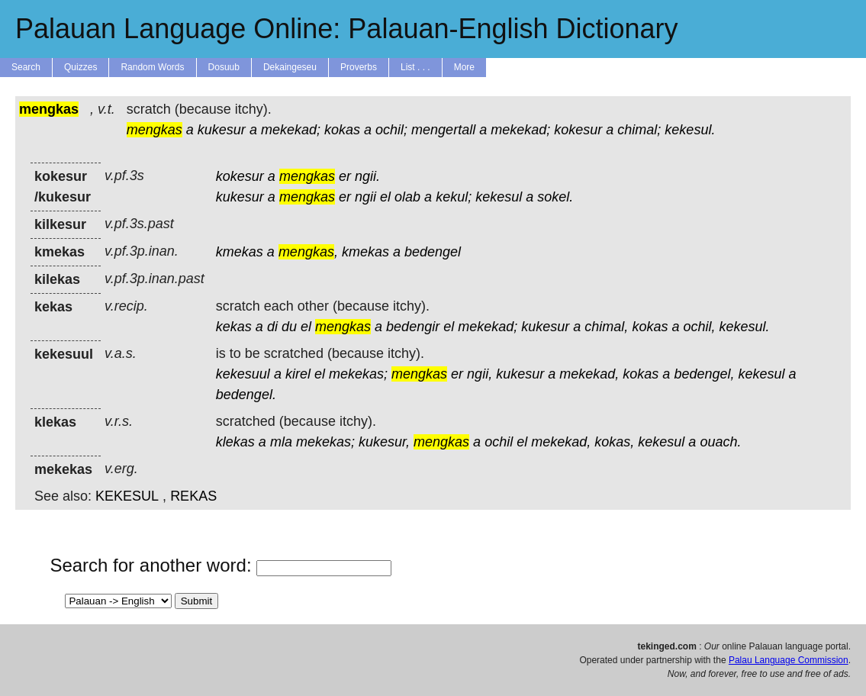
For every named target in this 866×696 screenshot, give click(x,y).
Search (25, 67)
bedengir (412, 326)
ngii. (367, 176)
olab (407, 197)
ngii (365, 197)
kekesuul (243, 374)
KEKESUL (127, 496)
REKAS (193, 496)
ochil (499, 442)
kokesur (578, 129)
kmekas (239, 251)
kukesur (222, 129)
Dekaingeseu (290, 67)
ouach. (720, 442)
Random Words (152, 67)
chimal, (606, 326)
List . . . (415, 67)
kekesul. (690, 129)
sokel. (555, 197)
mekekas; (358, 374)
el (385, 197)
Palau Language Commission (788, 660)
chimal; (639, 129)
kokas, (614, 442)
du (289, 326)
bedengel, (704, 374)
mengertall (443, 129)
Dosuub (224, 67)
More (464, 67)
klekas (235, 442)
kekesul (498, 197)
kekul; (454, 197)
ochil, (699, 326)
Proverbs (358, 67)
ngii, (479, 374)
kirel (298, 374)
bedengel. (246, 394)
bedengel (432, 251)
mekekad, (589, 374)
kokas (342, 129)
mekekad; (290, 129)
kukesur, (384, 442)
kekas (234, 326)
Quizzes (80, 67)
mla (281, 442)
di (272, 326)
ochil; (391, 129)
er (345, 176)
